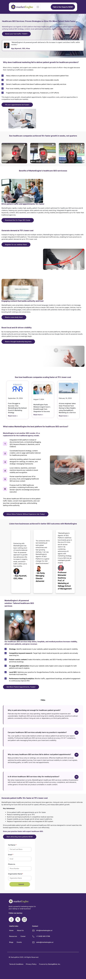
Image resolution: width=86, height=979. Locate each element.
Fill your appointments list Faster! (17, 105)
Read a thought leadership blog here (18, 342)
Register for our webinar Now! (16, 244)
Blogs (11, 942)
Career (23, 936)
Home (11, 930)
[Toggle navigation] (38, 7)
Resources (13, 936)
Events (19, 942)
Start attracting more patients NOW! (20, 837)
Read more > (13, 416)
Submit (21, 884)
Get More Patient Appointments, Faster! (21, 687)
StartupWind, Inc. (54, 964)
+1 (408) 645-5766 (43, 936)
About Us (20, 930)
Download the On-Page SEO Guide (17, 220)
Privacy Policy (31, 964)
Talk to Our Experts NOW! (63, 7)
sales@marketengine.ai (44, 942)
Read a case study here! (14, 317)
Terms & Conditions (16, 964)
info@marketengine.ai (44, 930)
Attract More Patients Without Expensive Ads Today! (26, 514)
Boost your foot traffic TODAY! (16, 34)
